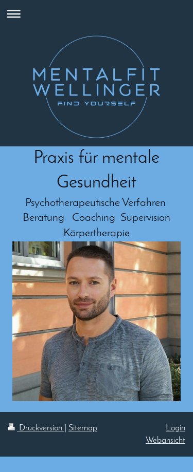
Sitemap (82, 428)
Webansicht (165, 440)
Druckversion (36, 428)
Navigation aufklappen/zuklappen (96, 14)
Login (175, 428)
